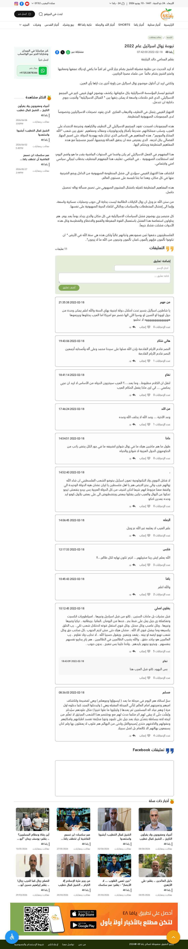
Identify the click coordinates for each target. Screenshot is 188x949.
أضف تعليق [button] (69, 288)
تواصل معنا (68, 944)
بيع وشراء (68, 25)
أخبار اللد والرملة (105, 25)
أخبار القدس (52, 25)
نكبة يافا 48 (85, 25)
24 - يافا (118, 3)
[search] (50, 14)
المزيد (25, 25)
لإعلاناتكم (53, 944)
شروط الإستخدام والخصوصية (29, 944)
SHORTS (124, 25)
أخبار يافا (139, 25)
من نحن (82, 944)
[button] (145, 327)
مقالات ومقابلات (155, 37)
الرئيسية (169, 25)
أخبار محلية (154, 25)
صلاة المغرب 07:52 (44, 3)
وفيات (37, 25)
